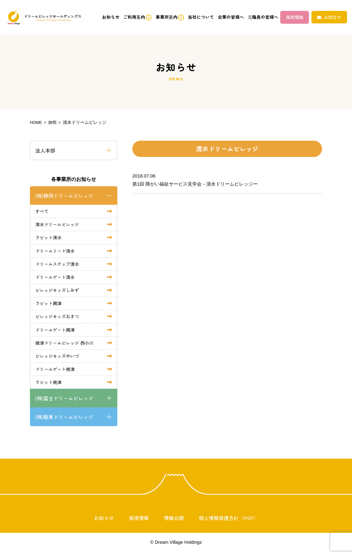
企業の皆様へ (226, 17)
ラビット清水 (49, 238)
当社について (193, 17)
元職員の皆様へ (260, 17)
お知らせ (95, 17)
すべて (42, 211)
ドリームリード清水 (56, 251)
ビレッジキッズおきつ (58, 318)
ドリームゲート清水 (56, 278)
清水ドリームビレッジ (58, 224)
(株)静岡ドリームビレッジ (64, 195)
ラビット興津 (49, 305)
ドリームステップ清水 (58, 264)
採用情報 (294, 17)
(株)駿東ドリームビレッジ (64, 420)
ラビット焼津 (49, 385)
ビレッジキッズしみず (58, 291)
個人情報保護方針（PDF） (228, 521)
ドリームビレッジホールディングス (43, 17)
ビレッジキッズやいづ (58, 358)
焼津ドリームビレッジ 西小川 (66, 345)
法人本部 (45, 150)
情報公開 (174, 521)
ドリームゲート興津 (56, 332)
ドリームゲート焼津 (56, 372)
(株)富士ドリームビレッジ (64, 401)
